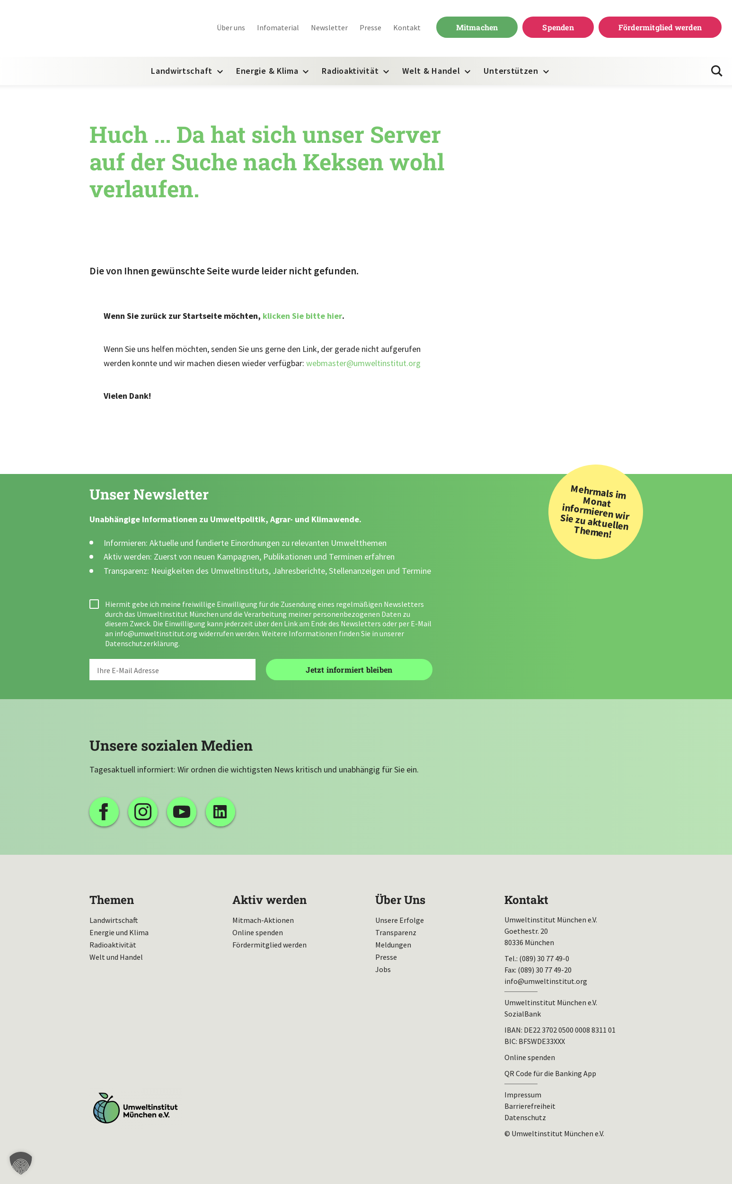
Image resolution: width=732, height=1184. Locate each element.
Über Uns (400, 900)
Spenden (557, 27)
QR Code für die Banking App (550, 1073)
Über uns (231, 27)
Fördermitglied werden (660, 27)
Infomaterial (278, 27)
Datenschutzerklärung (141, 643)
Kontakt (407, 27)
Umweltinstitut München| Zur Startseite (70, 28)
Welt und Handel (116, 957)
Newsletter (329, 27)
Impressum (522, 1094)
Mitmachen (477, 27)
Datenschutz (525, 1117)
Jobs (383, 969)
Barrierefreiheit (530, 1106)
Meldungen (393, 944)
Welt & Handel (431, 70)
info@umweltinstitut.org (156, 633)
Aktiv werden (269, 900)
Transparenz (395, 932)
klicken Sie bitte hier (302, 315)
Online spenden (257, 932)
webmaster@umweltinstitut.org (363, 363)
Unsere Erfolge (399, 920)
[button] (21, 1163)
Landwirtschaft (181, 70)
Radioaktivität (350, 70)
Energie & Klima (267, 70)
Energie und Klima (119, 932)
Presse (370, 27)
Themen (111, 900)
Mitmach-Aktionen (263, 920)
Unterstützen (511, 70)
